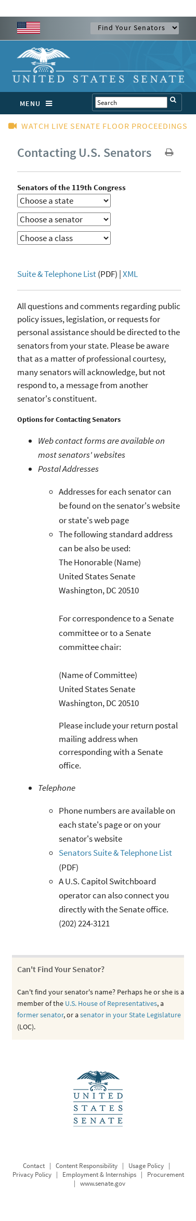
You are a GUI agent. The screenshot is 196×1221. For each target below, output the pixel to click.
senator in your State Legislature (130, 1014)
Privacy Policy (31, 1174)
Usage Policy (146, 1165)
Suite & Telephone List (56, 274)
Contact (34, 1165)
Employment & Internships (99, 1174)
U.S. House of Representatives (111, 1003)
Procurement (165, 1174)
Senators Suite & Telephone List (115, 852)
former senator (40, 1014)
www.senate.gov (102, 1183)
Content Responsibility (86, 1165)
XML (130, 274)
